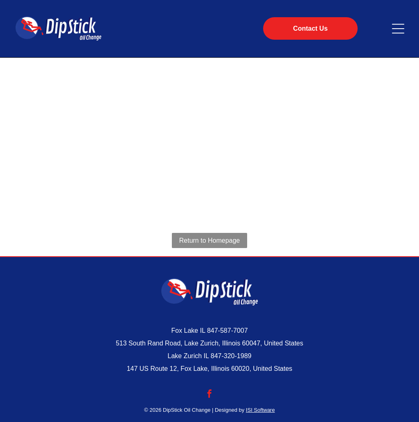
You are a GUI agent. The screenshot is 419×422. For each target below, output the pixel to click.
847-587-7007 (227, 330)
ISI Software (260, 410)
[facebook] (209, 395)
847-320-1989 (231, 355)
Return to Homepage (209, 240)
